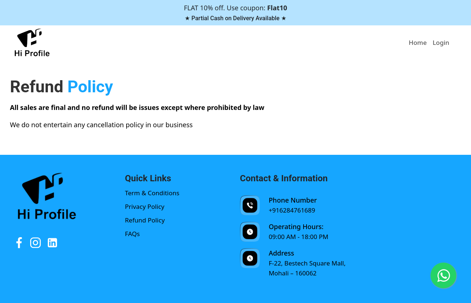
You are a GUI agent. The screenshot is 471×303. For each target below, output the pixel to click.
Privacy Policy (144, 206)
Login (441, 42)
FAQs (132, 233)
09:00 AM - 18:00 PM (298, 236)
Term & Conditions (152, 193)
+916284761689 (292, 210)
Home (418, 42)
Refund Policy (145, 220)
